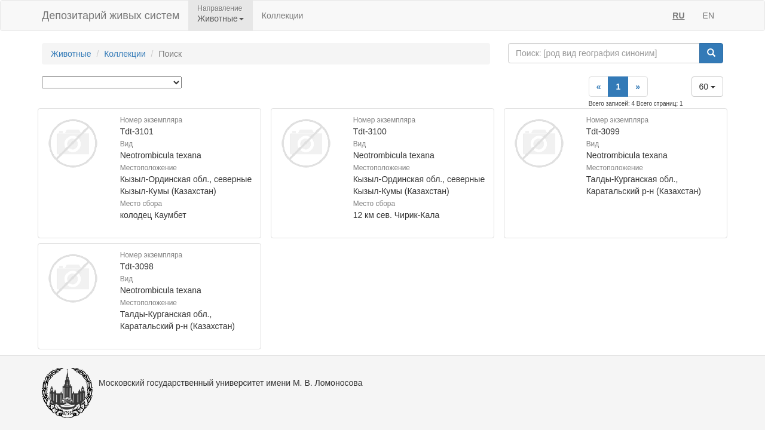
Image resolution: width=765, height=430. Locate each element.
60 (707, 86)
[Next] (638, 86)
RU (678, 15)
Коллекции (283, 15)
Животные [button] (220, 18)
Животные (71, 54)
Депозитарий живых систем (110, 16)
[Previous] (599, 86)
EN (708, 15)
